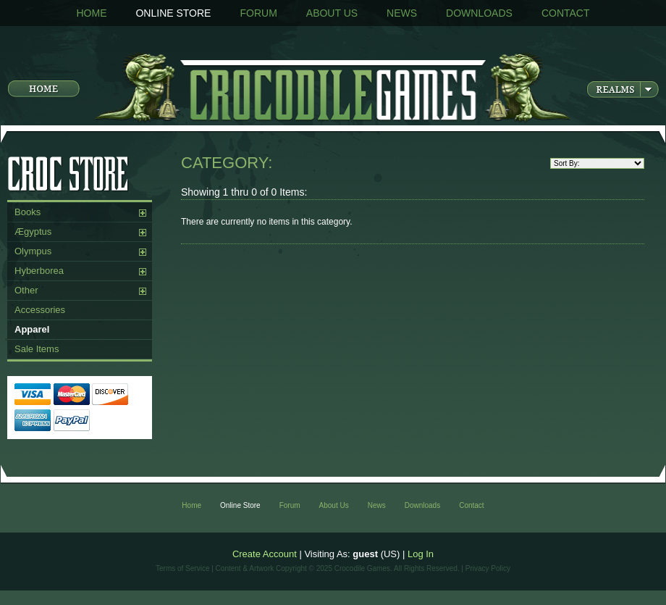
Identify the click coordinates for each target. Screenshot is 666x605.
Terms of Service (182, 568)
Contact (565, 13)
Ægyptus (32, 231)
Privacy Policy (487, 568)
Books (27, 211)
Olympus (32, 251)
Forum (258, 13)
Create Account (264, 553)
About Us (332, 13)
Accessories (39, 309)
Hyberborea (39, 270)
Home (91, 13)
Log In (421, 553)
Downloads (479, 13)
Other (26, 290)
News (402, 13)
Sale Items (36, 348)
